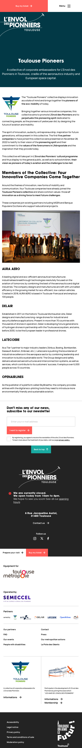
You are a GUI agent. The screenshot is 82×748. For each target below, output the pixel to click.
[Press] (60, 634)
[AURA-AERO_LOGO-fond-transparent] (39, 617)
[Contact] (60, 629)
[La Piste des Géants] (60, 644)
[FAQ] (21, 634)
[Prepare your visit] (13, 553)
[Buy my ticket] (24, 6)
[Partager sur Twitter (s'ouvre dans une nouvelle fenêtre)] (41, 538)
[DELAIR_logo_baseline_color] (53, 617)
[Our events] (21, 639)
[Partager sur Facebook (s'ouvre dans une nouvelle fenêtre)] (48, 538)
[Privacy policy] (29, 732)
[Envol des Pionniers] (24, 23)
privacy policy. (64, 440)
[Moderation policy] (29, 742)
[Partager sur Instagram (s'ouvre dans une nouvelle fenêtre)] (34, 538)
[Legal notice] (29, 727)
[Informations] (20, 697)
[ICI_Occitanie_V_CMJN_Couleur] (5, 617)
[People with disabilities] (21, 644)
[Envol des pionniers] (41, 477)
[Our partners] (21, 629)
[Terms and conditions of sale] (29, 737)
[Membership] (62, 703)
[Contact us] (41, 523)
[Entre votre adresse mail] (41, 421)
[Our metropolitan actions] (60, 639)
